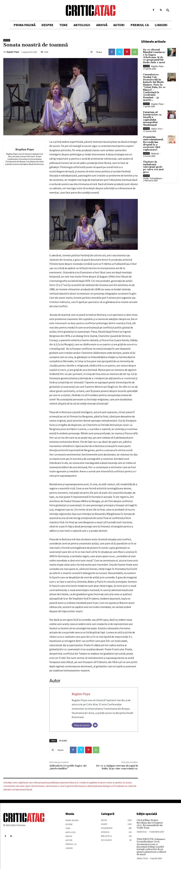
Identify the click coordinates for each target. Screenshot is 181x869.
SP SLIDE (63, 740)
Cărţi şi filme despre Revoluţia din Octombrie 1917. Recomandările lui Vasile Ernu (150, 824)
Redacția (155, 153)
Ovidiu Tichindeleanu (152, 178)
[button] (168, 10)
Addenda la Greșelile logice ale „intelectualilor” (68, 767)
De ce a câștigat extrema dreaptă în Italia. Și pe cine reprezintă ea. (117, 767)
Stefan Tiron (156, 128)
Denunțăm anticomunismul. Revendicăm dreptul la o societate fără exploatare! (153, 143)
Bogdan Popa (12, 51)
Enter (6, 40)
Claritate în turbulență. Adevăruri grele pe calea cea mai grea (153, 167)
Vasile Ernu (142, 831)
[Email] (95, 725)
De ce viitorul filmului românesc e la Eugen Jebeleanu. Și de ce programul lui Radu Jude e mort (154, 56)
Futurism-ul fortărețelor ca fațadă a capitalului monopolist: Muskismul (152, 119)
